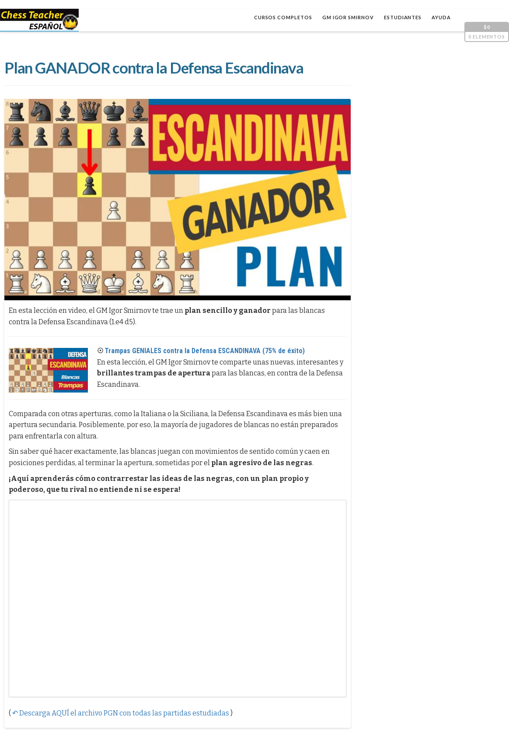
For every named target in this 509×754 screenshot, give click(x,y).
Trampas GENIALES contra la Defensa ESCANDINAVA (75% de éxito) (205, 351)
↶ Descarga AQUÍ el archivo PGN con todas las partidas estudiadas (120, 713)
